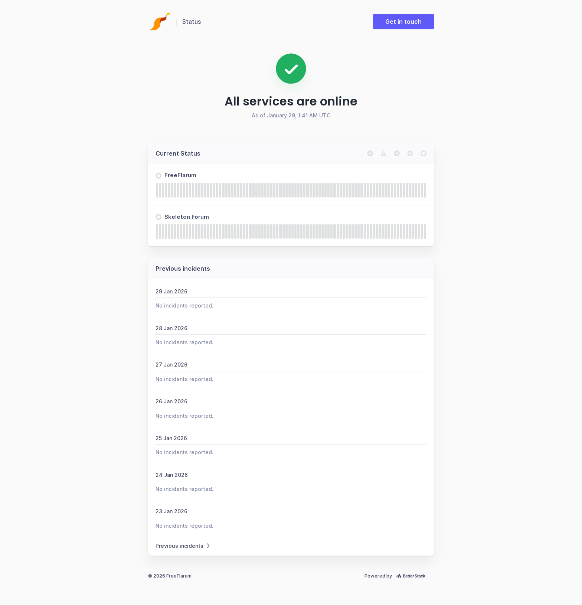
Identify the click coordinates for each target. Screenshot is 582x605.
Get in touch (403, 21)
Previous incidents (183, 546)
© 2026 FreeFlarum (170, 576)
